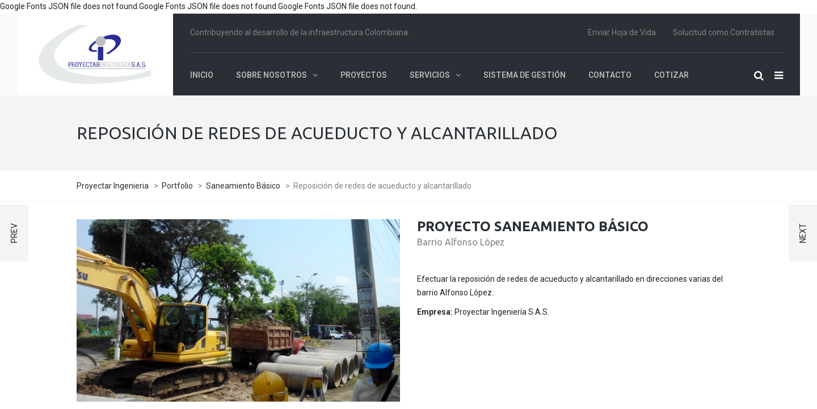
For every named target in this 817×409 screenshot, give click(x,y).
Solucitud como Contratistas (723, 32)
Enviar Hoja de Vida (622, 32)
